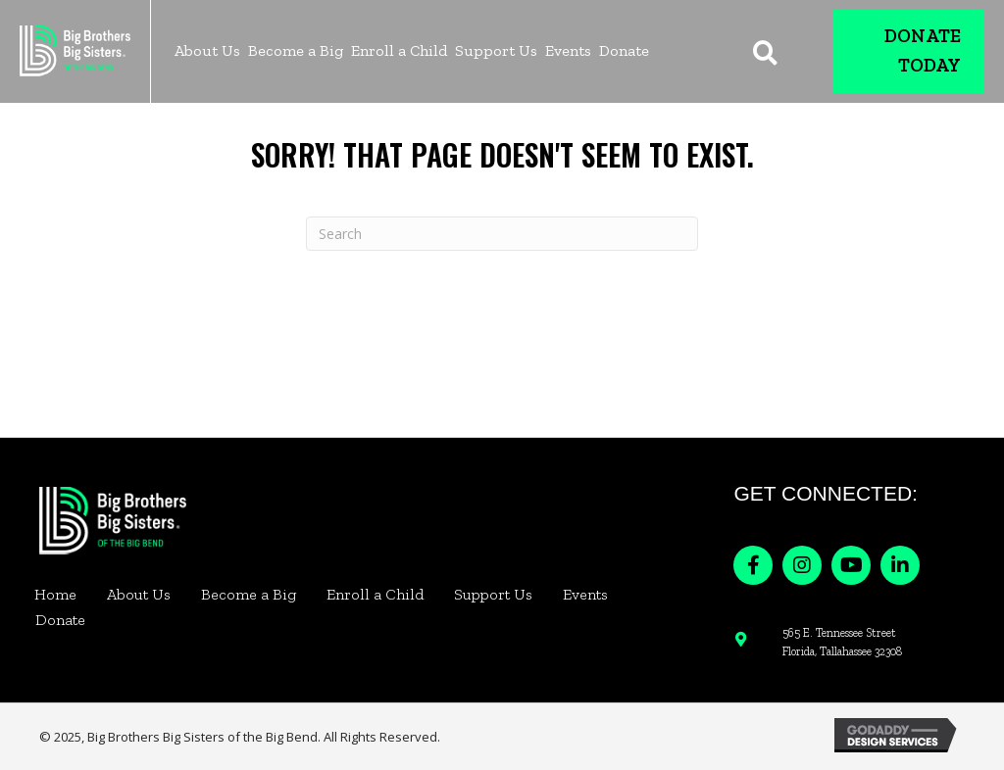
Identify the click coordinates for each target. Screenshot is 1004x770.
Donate (60, 619)
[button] (753, 565)
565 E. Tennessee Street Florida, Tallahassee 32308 (842, 642)
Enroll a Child (375, 594)
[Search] (502, 234)
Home (55, 594)
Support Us (493, 594)
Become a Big (248, 594)
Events (585, 594)
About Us (139, 594)
